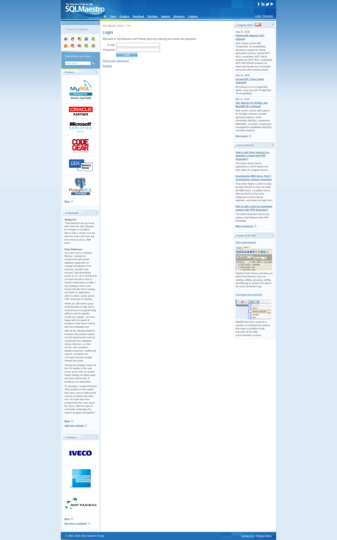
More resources (244, 226)
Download (138, 16)
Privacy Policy (264, 535)
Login (258, 16)
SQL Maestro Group (113, 25)
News (113, 16)
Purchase (152, 16)
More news (242, 136)
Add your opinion (74, 425)
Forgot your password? (116, 60)
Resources (179, 16)
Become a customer (75, 523)
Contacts (193, 16)
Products (124, 16)
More (67, 201)
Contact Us (247, 535)
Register (268, 16)
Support (165, 16)
